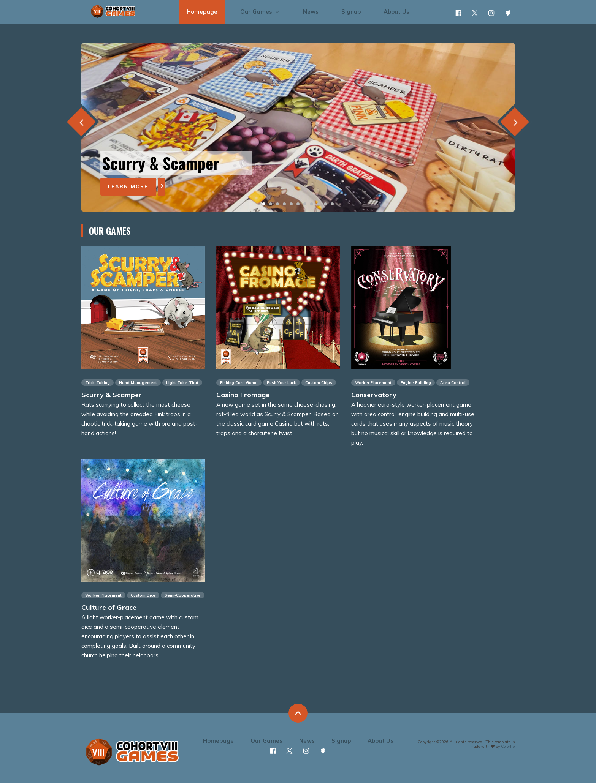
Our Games (260, 11)
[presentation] (81, 121)
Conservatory (373, 394)
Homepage (202, 11)
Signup (351, 11)
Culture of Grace (108, 607)
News (311, 11)
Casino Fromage (242, 394)
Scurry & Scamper (111, 394)
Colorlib (508, 746)
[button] (263, 203)
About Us (396, 11)
